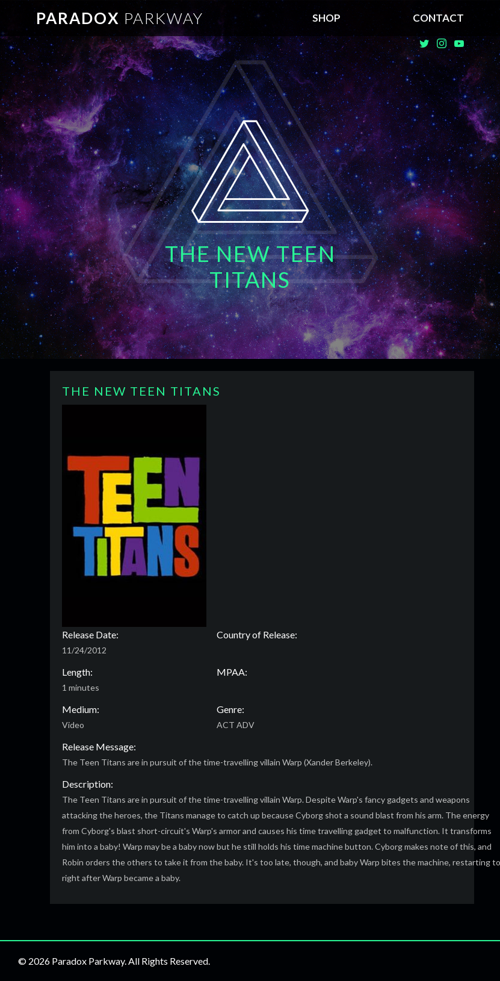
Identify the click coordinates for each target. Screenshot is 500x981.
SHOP (326, 17)
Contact (438, 17)
